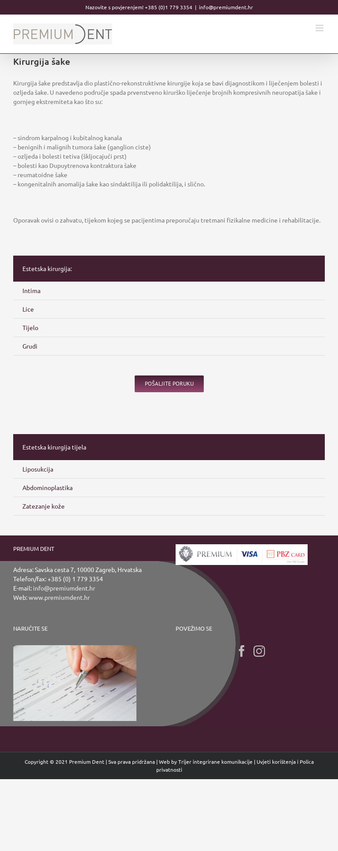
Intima (31, 290)
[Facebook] (241, 651)
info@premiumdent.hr (226, 7)
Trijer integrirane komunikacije (215, 761)
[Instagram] (259, 651)
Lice (28, 309)
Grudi (29, 346)
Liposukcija (37, 469)
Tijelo (30, 327)
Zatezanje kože (43, 506)
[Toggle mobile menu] (320, 28)
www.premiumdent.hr (59, 597)
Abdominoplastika (47, 487)
